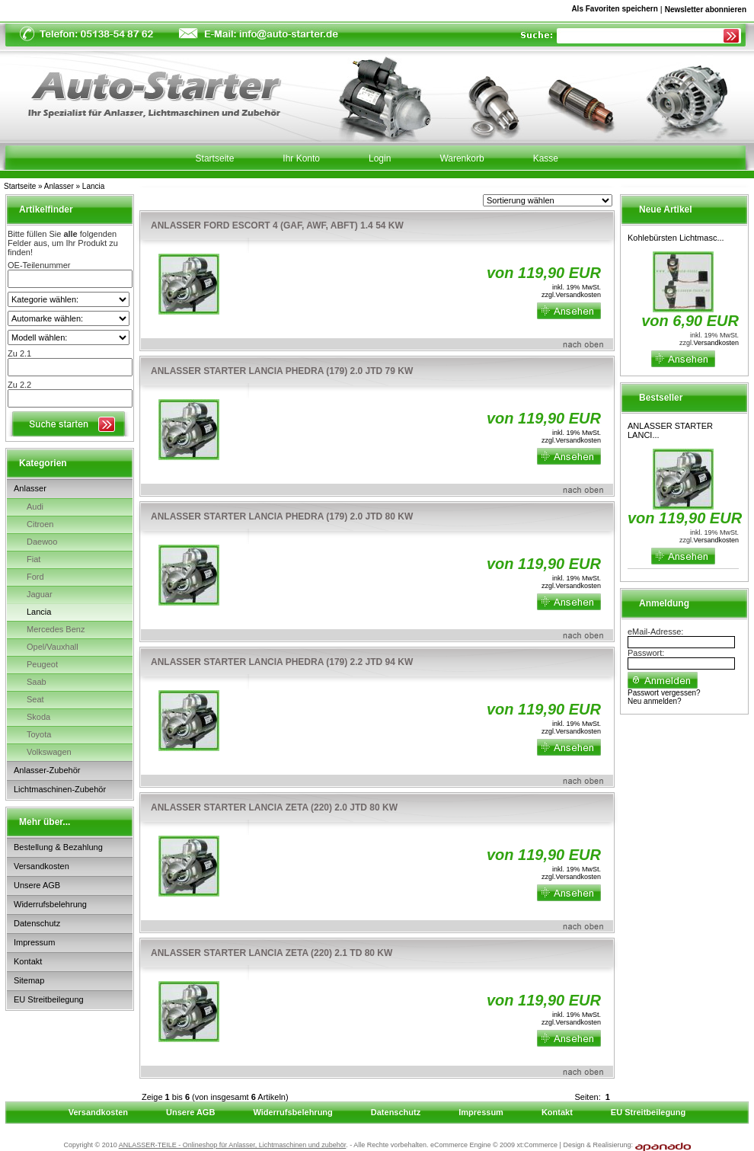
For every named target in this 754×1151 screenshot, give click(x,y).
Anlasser (59, 186)
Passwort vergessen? (664, 693)
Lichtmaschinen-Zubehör (60, 789)
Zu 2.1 (19, 353)
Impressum (34, 942)
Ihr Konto (301, 158)
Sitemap (29, 980)
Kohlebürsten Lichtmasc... (676, 237)
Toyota (39, 734)
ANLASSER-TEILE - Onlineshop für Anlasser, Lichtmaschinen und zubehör (233, 1145)
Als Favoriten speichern (614, 11)
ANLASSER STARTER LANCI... (670, 430)
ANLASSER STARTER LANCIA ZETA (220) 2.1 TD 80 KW (271, 953)
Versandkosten (41, 866)
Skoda (38, 716)
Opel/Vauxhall (52, 646)
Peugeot (42, 664)
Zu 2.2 (19, 384)
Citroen (40, 524)
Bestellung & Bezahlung (58, 847)
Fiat (33, 559)
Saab (36, 681)
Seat (35, 699)
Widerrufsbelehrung (50, 904)
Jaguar (40, 594)
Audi (35, 506)
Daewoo (42, 541)
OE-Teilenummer (39, 265)
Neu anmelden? (655, 701)
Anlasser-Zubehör (47, 770)
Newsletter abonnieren (705, 9)
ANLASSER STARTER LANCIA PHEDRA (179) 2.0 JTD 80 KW (282, 516)
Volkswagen (49, 751)
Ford (35, 576)
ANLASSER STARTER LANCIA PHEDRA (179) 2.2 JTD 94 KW (282, 662)
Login (380, 158)
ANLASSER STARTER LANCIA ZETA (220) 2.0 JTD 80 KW (274, 807)
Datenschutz (37, 923)
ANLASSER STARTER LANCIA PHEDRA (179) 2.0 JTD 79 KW (282, 371)
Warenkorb (461, 158)
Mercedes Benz (56, 629)
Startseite (20, 186)
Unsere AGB (37, 885)
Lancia (93, 186)
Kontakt (28, 961)
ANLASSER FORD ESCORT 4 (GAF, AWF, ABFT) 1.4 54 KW (277, 225)
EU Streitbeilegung (49, 999)
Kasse (545, 158)
